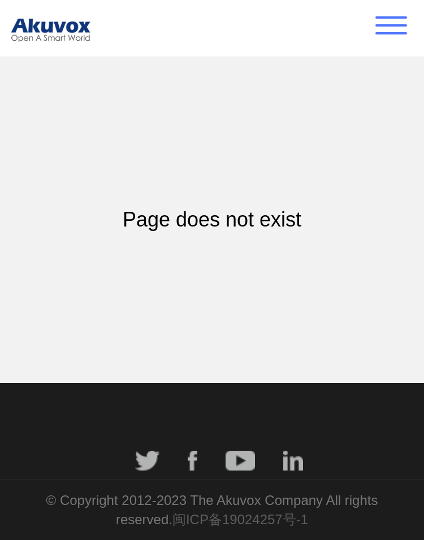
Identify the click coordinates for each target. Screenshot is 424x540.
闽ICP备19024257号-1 (240, 519)
